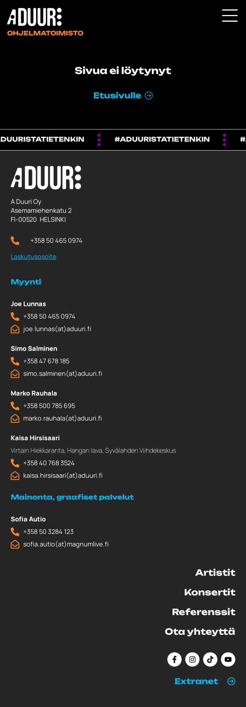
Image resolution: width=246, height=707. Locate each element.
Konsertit (209, 592)
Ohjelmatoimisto (45, 33)
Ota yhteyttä (200, 631)
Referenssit (203, 612)
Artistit (215, 572)
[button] (204, 681)
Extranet (196, 681)
